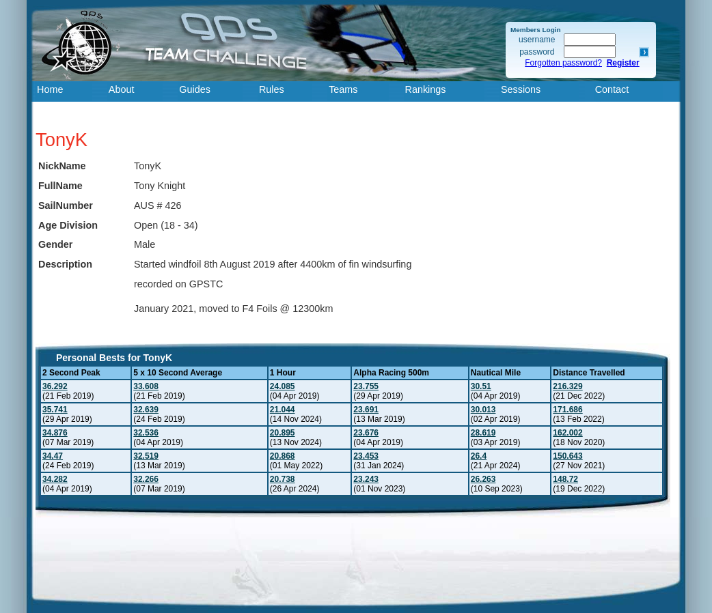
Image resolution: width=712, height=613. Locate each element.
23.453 (366, 456)
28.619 (483, 433)
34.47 (52, 456)
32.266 (146, 479)
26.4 (479, 456)
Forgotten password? (563, 63)
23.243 (366, 479)
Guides (194, 89)
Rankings (425, 89)
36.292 (55, 386)
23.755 (366, 386)
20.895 (282, 433)
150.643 (567, 456)
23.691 (366, 409)
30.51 (481, 386)
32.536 (146, 433)
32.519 (146, 456)
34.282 (55, 479)
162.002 (567, 433)
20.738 (282, 479)
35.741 (55, 409)
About (122, 89)
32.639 (146, 409)
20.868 (282, 456)
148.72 (565, 479)
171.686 (567, 409)
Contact (612, 89)
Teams (343, 89)
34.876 (55, 433)
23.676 (366, 433)
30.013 (483, 409)
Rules (271, 89)
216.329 (567, 386)
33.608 (146, 386)
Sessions (520, 89)
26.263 (483, 479)
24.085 (282, 386)
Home (50, 89)
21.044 (282, 409)
